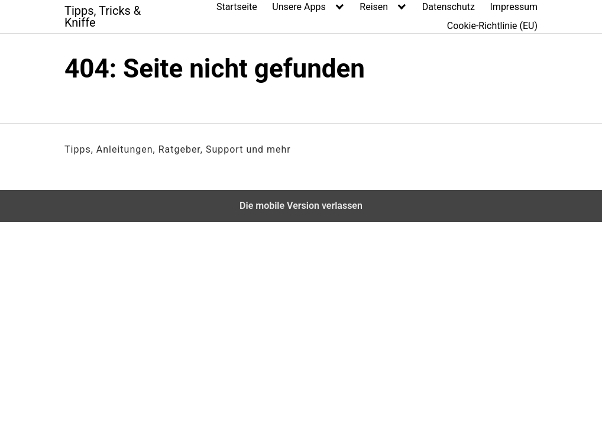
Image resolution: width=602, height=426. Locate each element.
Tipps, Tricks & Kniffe (102, 16)
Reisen (374, 6)
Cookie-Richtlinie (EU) (492, 25)
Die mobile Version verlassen (301, 205)
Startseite (236, 6)
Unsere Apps (298, 6)
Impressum (514, 6)
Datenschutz (448, 6)
